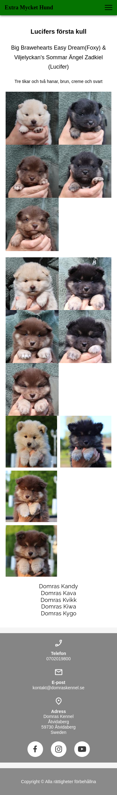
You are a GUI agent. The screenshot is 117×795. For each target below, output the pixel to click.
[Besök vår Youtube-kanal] (82, 749)
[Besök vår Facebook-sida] (35, 749)
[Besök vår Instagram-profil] (58, 749)
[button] (108, 7)
